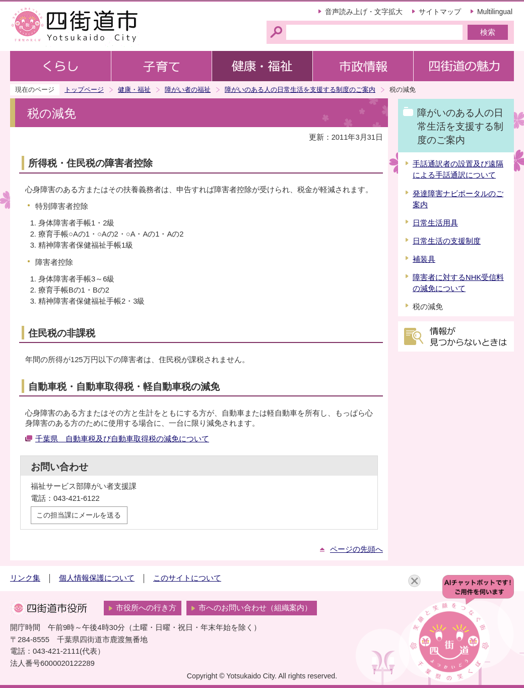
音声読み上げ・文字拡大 (364, 12)
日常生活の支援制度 (447, 241)
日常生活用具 (435, 223)
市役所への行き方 (146, 608)
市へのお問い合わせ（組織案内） (255, 608)
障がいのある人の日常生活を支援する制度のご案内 (300, 89)
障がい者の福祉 (188, 89)
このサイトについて (187, 578)
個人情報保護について (97, 578)
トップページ (84, 89)
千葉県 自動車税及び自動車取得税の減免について (122, 439)
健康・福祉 (134, 89)
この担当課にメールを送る (78, 515)
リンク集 (25, 578)
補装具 (424, 259)
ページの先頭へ (356, 549)
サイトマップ (440, 12)
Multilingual (494, 12)
